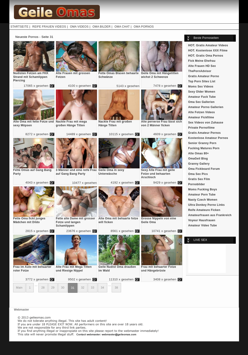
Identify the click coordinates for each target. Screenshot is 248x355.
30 (62, 287)
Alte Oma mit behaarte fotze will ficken (119, 219)
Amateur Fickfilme (201, 117)
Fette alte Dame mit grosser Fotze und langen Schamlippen (76, 220)
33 (92, 287)
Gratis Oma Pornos (209, 55)
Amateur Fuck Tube (202, 96)
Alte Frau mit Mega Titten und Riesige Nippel (76, 267)
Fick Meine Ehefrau (201, 60)
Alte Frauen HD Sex (202, 66)
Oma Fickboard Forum (204, 168)
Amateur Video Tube (202, 225)
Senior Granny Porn (202, 143)
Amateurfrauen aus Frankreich (210, 215)
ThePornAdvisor (199, 71)
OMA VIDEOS (79, 26)
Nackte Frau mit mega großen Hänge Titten (76, 122)
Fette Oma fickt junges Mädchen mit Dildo (33, 219)
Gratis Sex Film (199, 179)
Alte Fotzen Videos (201, 112)
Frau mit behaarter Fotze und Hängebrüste (161, 267)
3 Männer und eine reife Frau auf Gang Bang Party (76, 170)
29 (53, 287)
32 (82, 287)
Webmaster (21, 309)
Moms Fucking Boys (202, 189)
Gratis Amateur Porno (203, 76)
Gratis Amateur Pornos (204, 132)
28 (43, 287)
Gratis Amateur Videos (212, 45)
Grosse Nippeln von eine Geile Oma (161, 219)
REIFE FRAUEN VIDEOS (49, 26)
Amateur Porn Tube (202, 194)
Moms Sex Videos (201, 86)
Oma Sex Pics (198, 174)
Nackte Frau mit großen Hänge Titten (119, 122)
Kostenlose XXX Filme (212, 50)
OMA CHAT (122, 26)
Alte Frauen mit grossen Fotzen (76, 74)
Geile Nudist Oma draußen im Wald (119, 267)
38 (116, 287)
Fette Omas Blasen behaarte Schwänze (119, 74)
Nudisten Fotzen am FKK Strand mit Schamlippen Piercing (33, 75)
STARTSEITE (20, 26)
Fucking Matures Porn (204, 148)
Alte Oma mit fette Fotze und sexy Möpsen (33, 122)
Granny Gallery (199, 163)
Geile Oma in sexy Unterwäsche (119, 170)
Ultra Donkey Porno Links (206, 204)
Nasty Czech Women (202, 199)
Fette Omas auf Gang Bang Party (33, 170)
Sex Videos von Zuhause (205, 122)
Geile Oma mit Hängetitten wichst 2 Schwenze (161, 74)
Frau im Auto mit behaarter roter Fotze (33, 267)
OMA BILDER (102, 26)
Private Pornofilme (201, 127)
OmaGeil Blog (198, 158)
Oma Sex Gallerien (201, 102)
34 (102, 287)
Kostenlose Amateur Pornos (208, 138)
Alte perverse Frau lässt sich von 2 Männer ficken (161, 122)
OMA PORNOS (144, 26)
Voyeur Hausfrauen (201, 220)
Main (19, 287)
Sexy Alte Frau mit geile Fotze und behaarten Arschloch (161, 172)
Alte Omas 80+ (198, 153)
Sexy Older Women (201, 91)
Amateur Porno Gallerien (205, 107)
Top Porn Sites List (201, 81)
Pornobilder (196, 184)
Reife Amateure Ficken (204, 210)
